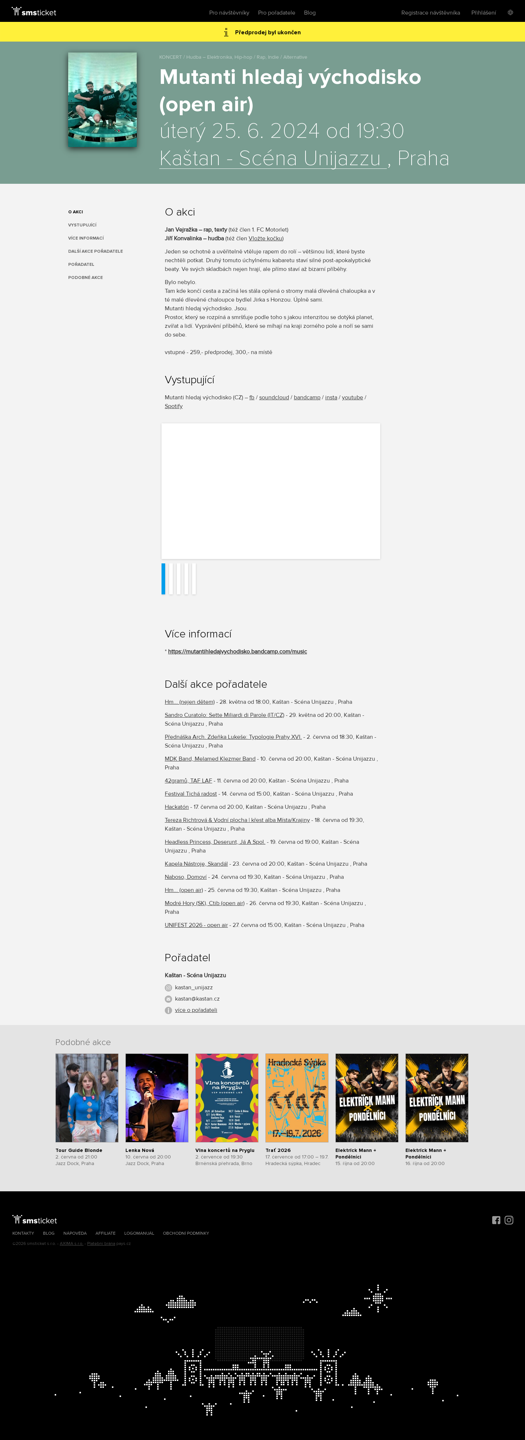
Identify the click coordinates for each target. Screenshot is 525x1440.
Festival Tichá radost (191, 793)
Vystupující (82, 225)
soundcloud (274, 397)
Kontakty (23, 1233)
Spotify (174, 406)
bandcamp (307, 397)
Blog (310, 12)
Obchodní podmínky (186, 1233)
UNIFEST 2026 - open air (196, 925)
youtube (352, 397)
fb (251, 397)
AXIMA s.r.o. (71, 1243)
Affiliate (106, 1233)
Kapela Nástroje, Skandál (196, 864)
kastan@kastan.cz (197, 998)
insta (331, 397)
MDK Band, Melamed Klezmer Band (210, 758)
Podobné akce (85, 277)
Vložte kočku (265, 238)
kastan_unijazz (194, 987)
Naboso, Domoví (186, 877)
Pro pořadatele (276, 12)
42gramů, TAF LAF (188, 780)
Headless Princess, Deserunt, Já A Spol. (215, 842)
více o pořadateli (196, 1010)
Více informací (86, 238)
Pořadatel (81, 264)
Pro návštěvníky (229, 12)
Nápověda (75, 1233)
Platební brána (101, 1243)
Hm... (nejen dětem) (190, 702)
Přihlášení (483, 12)
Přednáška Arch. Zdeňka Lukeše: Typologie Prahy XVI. (233, 737)
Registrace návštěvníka (430, 12)
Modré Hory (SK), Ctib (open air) (205, 903)
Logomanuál (139, 1233)
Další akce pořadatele (95, 251)
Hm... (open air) (184, 890)
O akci (75, 212)
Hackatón (177, 807)
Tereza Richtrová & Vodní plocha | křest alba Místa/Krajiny (237, 820)
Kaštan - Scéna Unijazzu (273, 159)
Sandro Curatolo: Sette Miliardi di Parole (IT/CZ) (224, 715)
